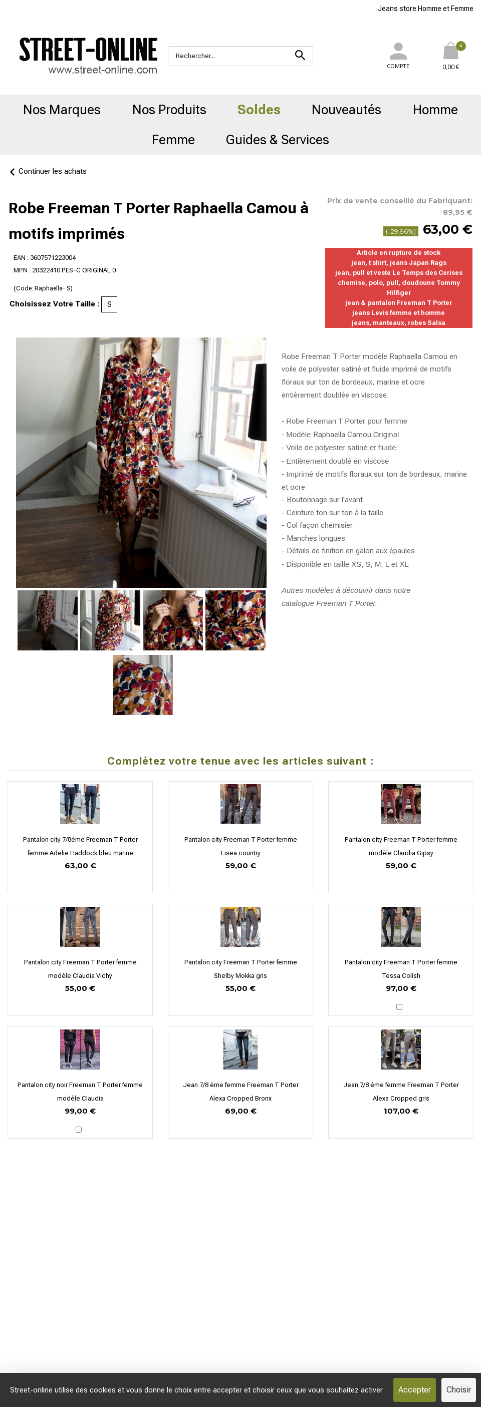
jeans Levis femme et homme (398, 312)
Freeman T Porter (345, 603)
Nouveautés (346, 109)
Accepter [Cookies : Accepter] (414, 1389)
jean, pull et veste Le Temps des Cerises (398, 272)
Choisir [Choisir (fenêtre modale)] (458, 1389)
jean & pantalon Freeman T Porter (398, 302)
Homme (435, 109)
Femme (173, 139)
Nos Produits (169, 109)
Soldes (259, 109)
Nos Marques (62, 109)
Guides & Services (277, 139)
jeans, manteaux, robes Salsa (398, 322)
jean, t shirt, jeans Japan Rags (398, 262)
